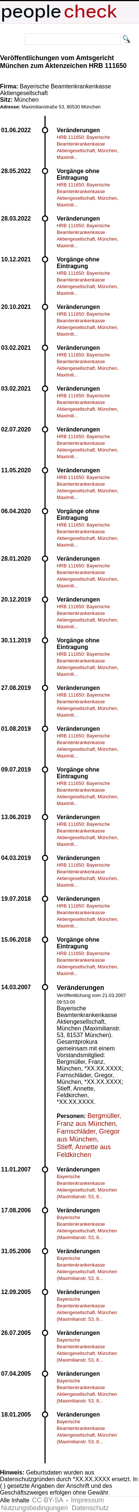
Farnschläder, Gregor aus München (88, 1135)
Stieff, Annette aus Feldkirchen (84, 1151)
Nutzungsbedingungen (34, 1508)
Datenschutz (90, 1508)
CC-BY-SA (47, 1500)
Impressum (87, 1500)
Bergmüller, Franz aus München (89, 1119)
